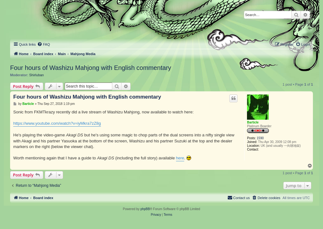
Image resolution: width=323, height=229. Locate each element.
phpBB (145, 209)
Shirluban (36, 75)
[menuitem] (43, 44)
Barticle (253, 122)
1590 (260, 138)
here (180, 158)
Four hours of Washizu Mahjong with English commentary (90, 67)
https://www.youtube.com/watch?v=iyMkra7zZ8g (57, 123)
